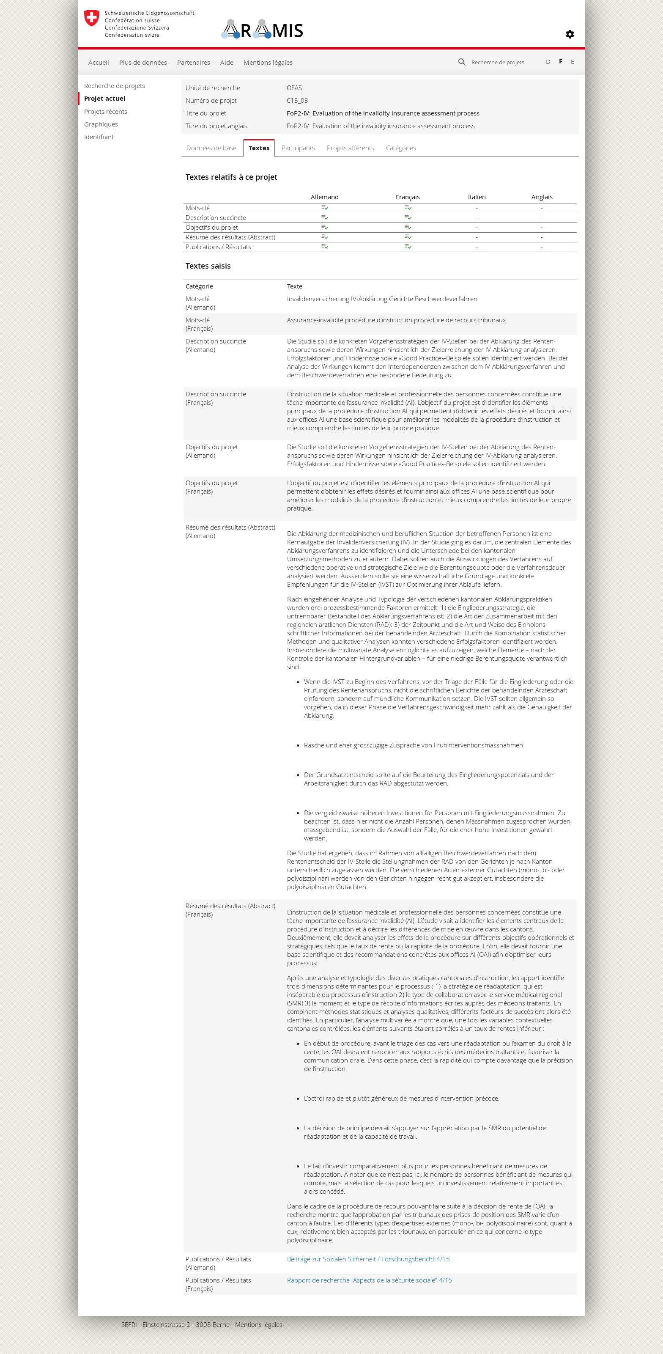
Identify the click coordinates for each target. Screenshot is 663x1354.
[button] (570, 34)
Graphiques (101, 124)
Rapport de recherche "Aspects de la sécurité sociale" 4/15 (369, 1280)
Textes (259, 147)
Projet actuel (105, 98)
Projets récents (105, 111)
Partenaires (193, 62)
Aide (226, 62)
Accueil (98, 62)
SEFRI (129, 1324)
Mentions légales (268, 62)
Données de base (211, 147)
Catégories (401, 147)
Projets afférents (350, 147)
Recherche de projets (114, 85)
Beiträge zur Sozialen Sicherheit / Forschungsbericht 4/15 (368, 1259)
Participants (298, 147)
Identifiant (99, 136)
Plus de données (143, 62)
